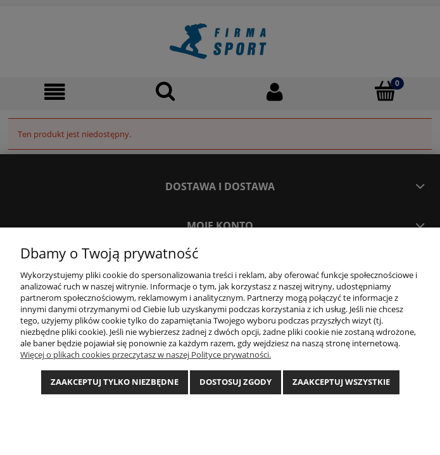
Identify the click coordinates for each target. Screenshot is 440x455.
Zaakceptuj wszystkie (341, 381)
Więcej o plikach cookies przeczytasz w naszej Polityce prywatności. (145, 354)
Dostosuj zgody (235, 381)
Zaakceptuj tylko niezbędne (115, 381)
